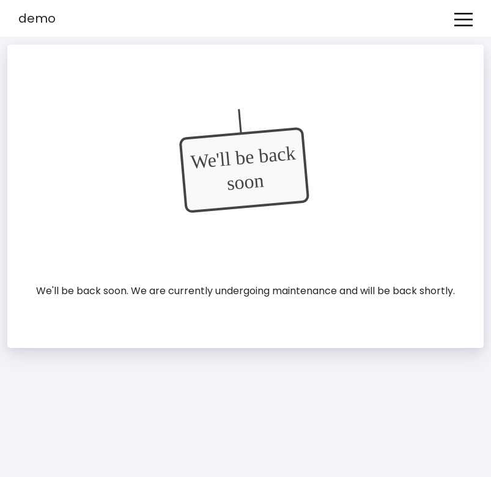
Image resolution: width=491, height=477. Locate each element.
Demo (37, 18)
